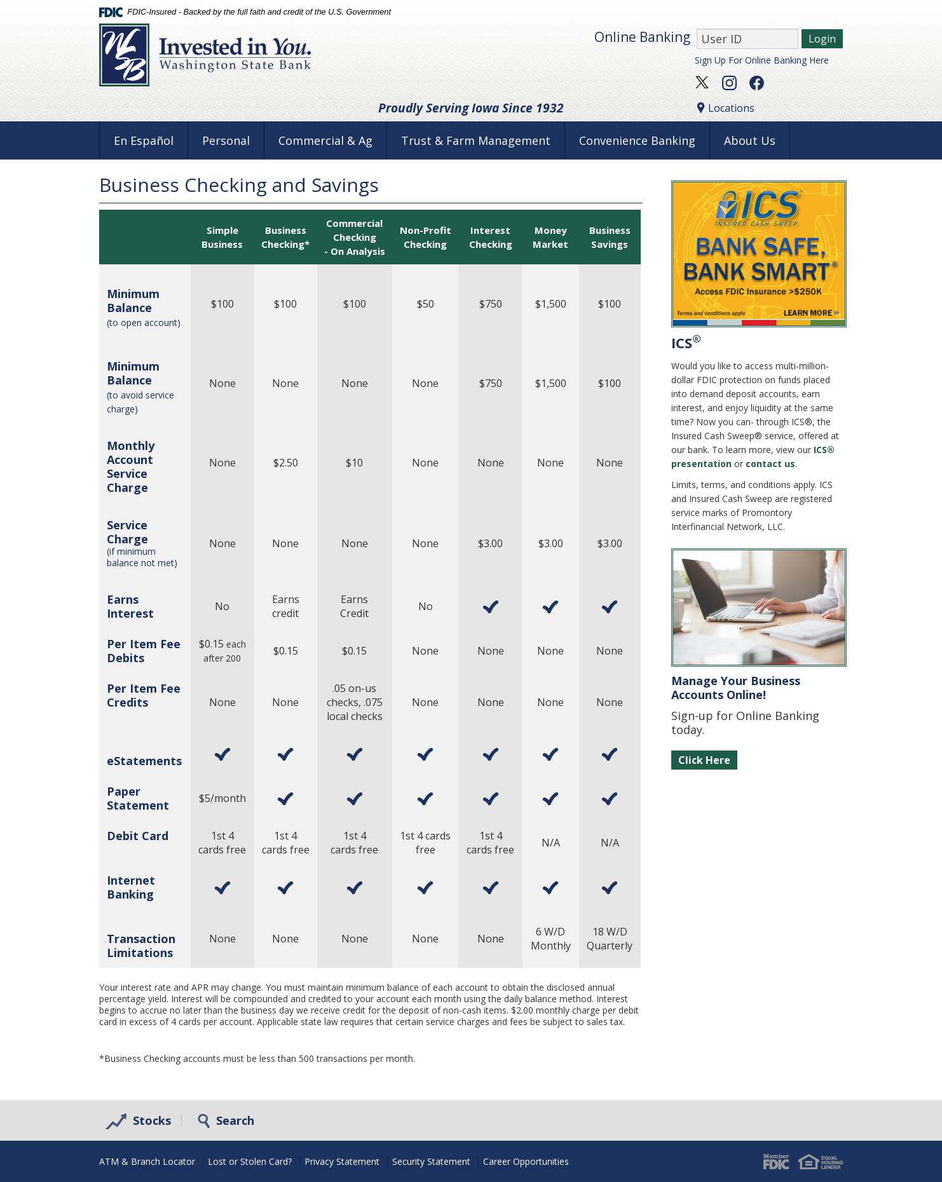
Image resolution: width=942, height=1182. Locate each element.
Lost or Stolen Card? (250, 1161)
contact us (770, 464)
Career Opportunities (526, 1161)
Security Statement (431, 1161)
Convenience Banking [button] (637, 140)
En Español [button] (144, 140)
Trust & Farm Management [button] (475, 140)
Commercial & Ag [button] (325, 140)
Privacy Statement (341, 1161)
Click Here (704, 760)
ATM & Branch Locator (147, 1161)
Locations (724, 108)
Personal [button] (226, 140)
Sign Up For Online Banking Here (762, 60)
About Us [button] (749, 140)
